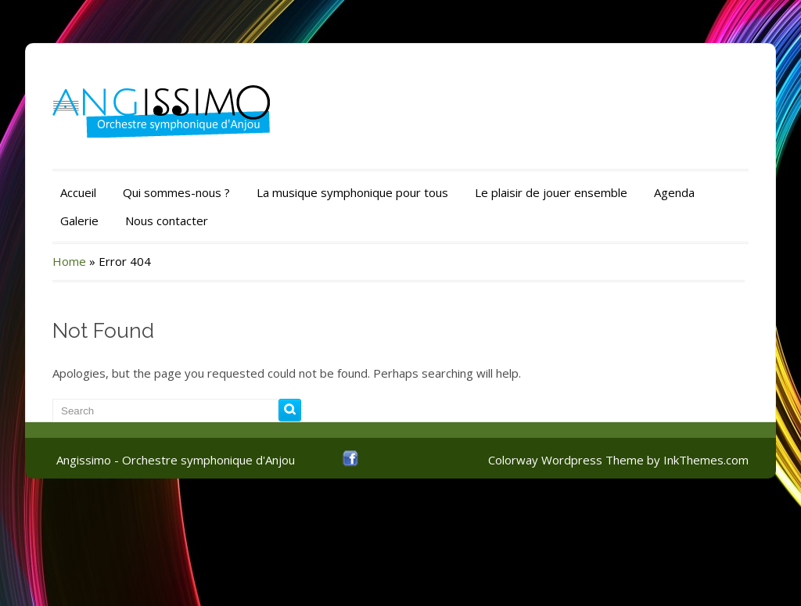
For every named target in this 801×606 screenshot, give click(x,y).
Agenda (674, 192)
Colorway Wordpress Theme (566, 460)
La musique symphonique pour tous (352, 192)
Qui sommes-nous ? (176, 192)
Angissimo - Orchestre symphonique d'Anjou (175, 460)
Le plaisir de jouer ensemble (551, 192)
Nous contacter (166, 220)
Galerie (79, 220)
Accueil (78, 192)
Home (69, 261)
